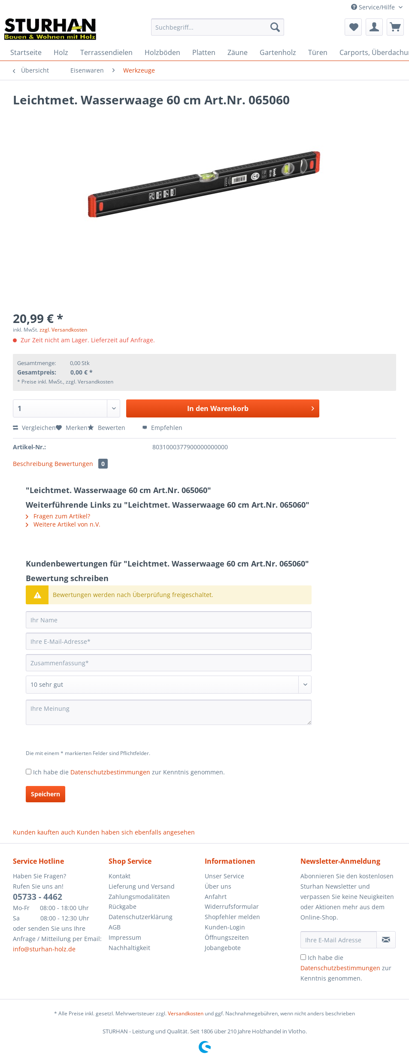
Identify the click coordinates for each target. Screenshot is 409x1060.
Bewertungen (81, 464)
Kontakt (119, 876)
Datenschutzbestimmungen (110, 772)
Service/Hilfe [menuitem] (374, 7)
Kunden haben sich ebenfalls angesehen (136, 832)
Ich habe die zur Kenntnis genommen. (129, 772)
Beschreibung (33, 464)
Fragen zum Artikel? (58, 516)
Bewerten (107, 427)
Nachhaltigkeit (129, 948)
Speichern (45, 794)
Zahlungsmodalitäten (139, 896)
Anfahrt (216, 896)
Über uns (218, 886)
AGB (115, 927)
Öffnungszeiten (227, 937)
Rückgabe (122, 906)
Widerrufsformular (232, 906)
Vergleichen (34, 427)
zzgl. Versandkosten (63, 329)
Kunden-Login (225, 927)
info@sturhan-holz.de (44, 949)
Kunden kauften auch (44, 832)
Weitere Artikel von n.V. (63, 524)
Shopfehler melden (232, 917)
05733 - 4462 (37, 896)
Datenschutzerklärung (141, 917)
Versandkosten (185, 1013)
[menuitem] (217, 31)
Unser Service (224, 876)
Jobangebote (223, 948)
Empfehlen (162, 427)
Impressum (125, 937)
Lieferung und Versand (142, 886)
